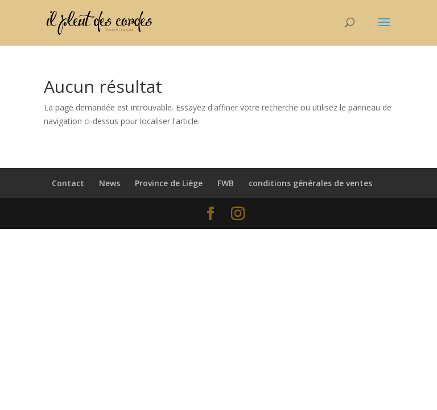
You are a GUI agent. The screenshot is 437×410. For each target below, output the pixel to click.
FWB (225, 183)
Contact (68, 183)
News (109, 183)
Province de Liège (169, 183)
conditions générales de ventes (310, 183)
